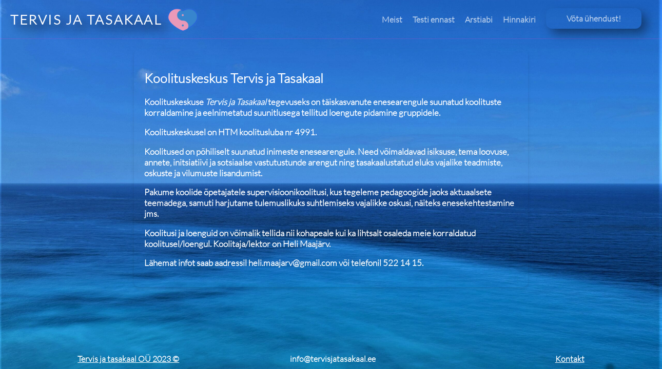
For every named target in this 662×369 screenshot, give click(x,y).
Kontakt (570, 359)
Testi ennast (434, 19)
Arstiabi (479, 19)
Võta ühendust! (594, 18)
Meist (392, 19)
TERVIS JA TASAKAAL (86, 19)
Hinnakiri (519, 19)
